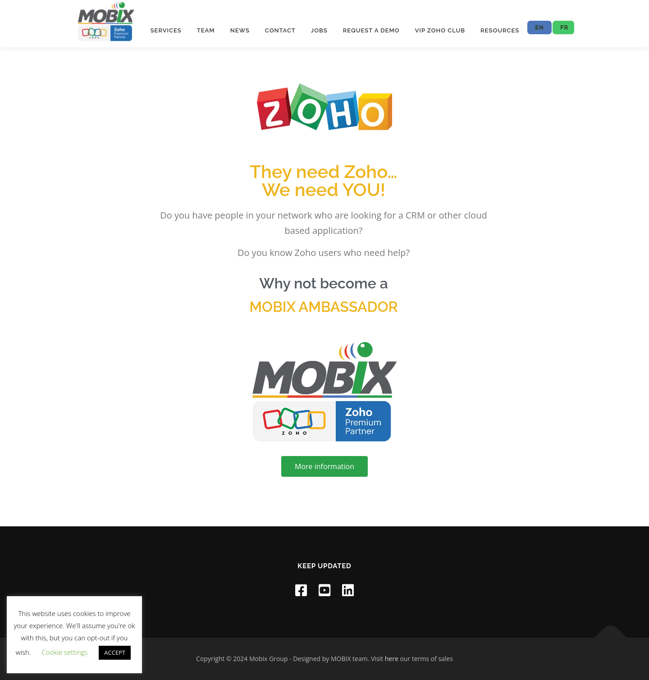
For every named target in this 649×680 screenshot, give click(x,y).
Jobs (319, 30)
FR (564, 27)
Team (206, 30)
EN (539, 27)
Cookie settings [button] (64, 652)
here (391, 658)
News (240, 30)
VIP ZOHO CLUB (440, 30)
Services (166, 30)
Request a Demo (371, 30)
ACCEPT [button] (114, 652)
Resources (499, 30)
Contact (280, 30)
